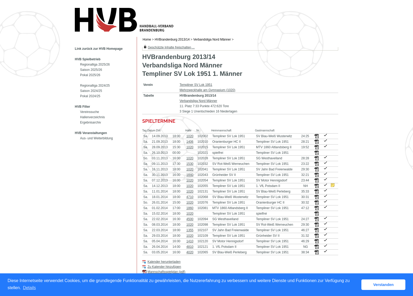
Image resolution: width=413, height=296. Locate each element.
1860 (190, 208)
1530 (190, 164)
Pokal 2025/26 (90, 75)
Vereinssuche (89, 112)
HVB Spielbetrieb (87, 59)
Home (147, 39)
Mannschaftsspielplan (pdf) (166, 272)
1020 (190, 136)
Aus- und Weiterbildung (96, 138)
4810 (190, 247)
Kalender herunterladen (164, 262)
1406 (190, 142)
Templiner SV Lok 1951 (196, 85)
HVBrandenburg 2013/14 (172, 39)
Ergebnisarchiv (90, 122)
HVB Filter (82, 106)
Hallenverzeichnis (92, 117)
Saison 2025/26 (91, 70)
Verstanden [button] (383, 285)
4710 (190, 197)
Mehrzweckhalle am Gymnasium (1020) (207, 90)
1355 (190, 230)
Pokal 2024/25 (90, 96)
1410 (190, 241)
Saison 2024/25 (91, 91)
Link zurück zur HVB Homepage (98, 49)
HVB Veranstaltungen (91, 133)
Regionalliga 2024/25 (95, 85)
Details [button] (29, 287)
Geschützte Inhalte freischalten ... (171, 47)
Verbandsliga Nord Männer (212, 39)
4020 (190, 252)
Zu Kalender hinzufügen (164, 267)
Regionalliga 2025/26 (95, 64)
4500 (190, 219)
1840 (190, 175)
